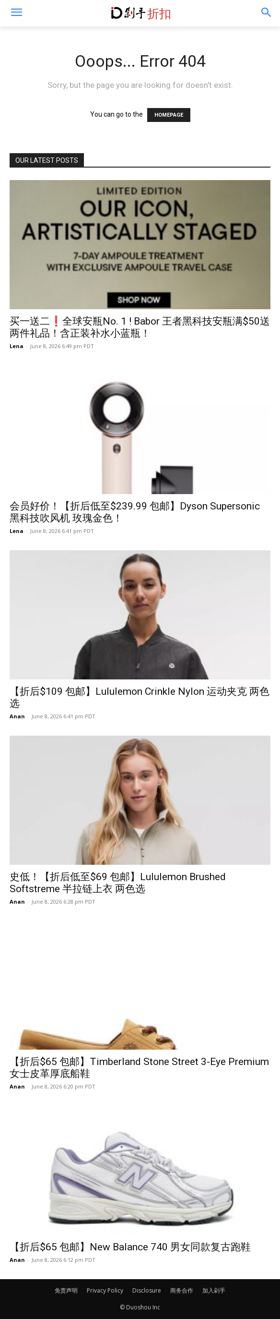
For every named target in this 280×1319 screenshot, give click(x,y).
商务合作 (181, 1290)
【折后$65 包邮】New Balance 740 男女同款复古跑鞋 (130, 1247)
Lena (16, 346)
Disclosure (146, 1290)
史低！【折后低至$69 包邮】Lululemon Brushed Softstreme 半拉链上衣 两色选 (118, 883)
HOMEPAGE (168, 115)
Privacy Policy (105, 1290)
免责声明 (66, 1290)
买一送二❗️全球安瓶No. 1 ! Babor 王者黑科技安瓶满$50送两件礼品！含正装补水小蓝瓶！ (140, 327)
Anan (17, 716)
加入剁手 (213, 1290)
